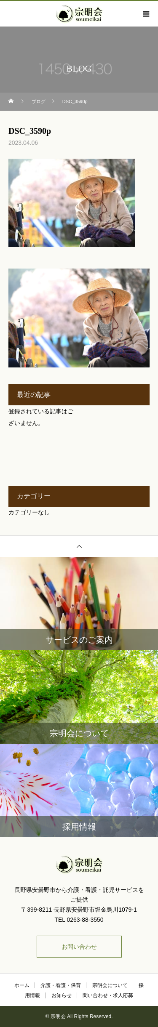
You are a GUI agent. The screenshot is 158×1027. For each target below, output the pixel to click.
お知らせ (61, 995)
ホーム (21, 985)
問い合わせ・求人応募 (108, 995)
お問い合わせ (79, 946)
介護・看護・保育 (60, 985)
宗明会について (110, 985)
